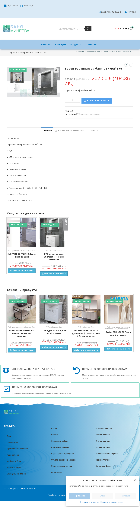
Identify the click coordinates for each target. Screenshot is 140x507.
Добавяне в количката (96, 100)
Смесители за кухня (60, 447)
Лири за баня (13, 455)
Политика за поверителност (111, 502)
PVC (78, 114)
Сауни (54, 428)
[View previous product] (126, 65)
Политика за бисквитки (89, 502)
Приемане (80, 495)
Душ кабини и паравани (17, 449)
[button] (134, 480)
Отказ (102, 495)
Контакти (93, 44)
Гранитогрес (12, 442)
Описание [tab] (47, 130)
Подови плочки (103, 460)
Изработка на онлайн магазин (61, 495)
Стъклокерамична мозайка (64, 460)
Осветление (56, 472)
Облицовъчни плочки (16, 474)
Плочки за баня (103, 435)
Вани (9, 436)
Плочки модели (103, 447)
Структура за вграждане (62, 453)
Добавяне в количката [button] (21, 271)
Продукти (77, 44)
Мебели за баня (28, 250)
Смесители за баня (59, 441)
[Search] (88, 28)
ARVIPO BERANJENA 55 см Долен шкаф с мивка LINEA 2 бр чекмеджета (86, 333)
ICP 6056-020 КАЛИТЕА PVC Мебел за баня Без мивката (22, 333)
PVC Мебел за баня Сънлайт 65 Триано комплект (54, 257)
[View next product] (131, 65)
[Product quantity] (72, 100)
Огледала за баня (125, 328)
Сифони (54, 435)
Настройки (125, 495)
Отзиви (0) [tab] (93, 130)
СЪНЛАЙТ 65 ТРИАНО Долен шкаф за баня (21, 255)
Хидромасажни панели (61, 466)
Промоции (60, 44)
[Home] (74, 52)
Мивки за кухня (14, 467)
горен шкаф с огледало (90, 114)
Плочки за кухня (103, 441)
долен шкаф (17, 250)
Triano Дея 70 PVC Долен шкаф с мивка (53, 332)
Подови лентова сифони (107, 453)
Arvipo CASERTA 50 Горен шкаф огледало (118, 333)
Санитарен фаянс (103, 466)
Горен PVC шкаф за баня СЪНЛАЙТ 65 (117, 52)
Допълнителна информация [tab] (69, 130)
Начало (45, 44)
